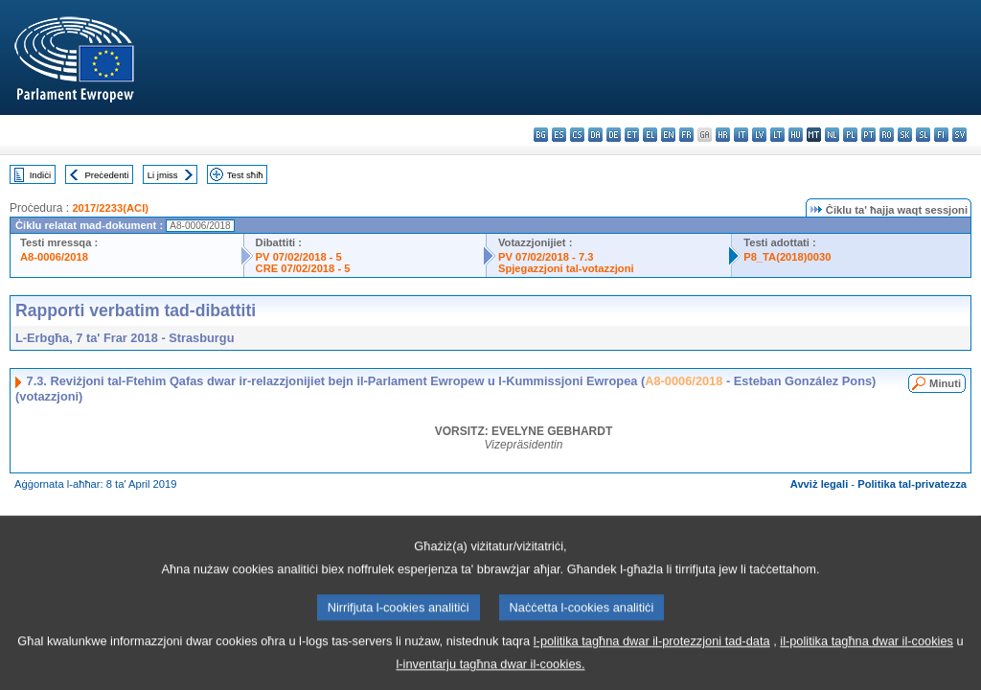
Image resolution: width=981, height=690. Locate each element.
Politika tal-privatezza (912, 484)
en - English (668, 134)
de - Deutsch (613, 134)
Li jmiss (163, 175)
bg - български (541, 134)
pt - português (868, 134)
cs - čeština (577, 134)
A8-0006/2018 (54, 257)
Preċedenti (106, 175)
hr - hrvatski (723, 134)
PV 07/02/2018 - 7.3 (546, 257)
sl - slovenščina (923, 134)
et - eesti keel (632, 134)
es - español (559, 134)
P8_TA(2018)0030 (787, 257)
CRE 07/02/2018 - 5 (303, 268)
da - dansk (595, 134)
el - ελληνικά (650, 134)
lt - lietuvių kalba (777, 134)
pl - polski (850, 134)
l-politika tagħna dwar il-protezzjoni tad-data (652, 656)
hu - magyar (795, 134)
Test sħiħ (245, 175)
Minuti (945, 383)
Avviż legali (819, 484)
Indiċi (40, 175)
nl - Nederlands (832, 134)
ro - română (886, 134)
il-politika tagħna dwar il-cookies (866, 656)
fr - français (686, 134)
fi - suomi (941, 134)
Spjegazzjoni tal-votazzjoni (566, 268)
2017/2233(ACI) (110, 208)
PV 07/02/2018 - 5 (299, 257)
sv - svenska (959, 134)
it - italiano (741, 134)
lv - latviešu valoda (759, 134)
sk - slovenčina (905, 134)
